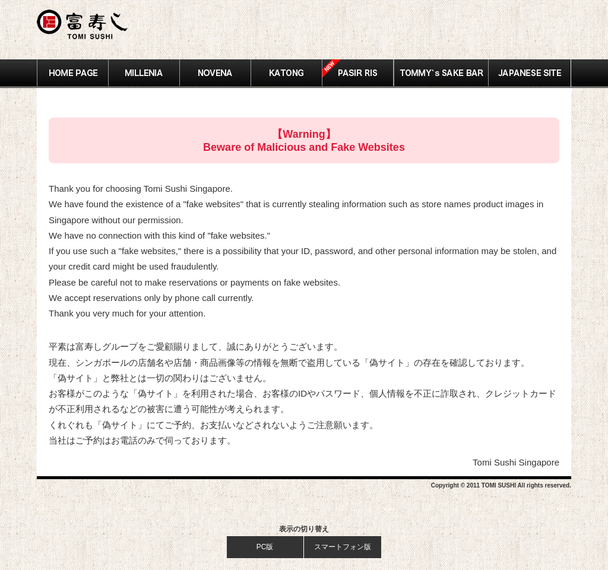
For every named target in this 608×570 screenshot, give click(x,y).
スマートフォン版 (342, 547)
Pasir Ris (358, 73)
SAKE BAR (440, 73)
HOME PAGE (73, 73)
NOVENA (215, 73)
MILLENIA (144, 73)
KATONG (286, 73)
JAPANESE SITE (529, 73)
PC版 (265, 547)
